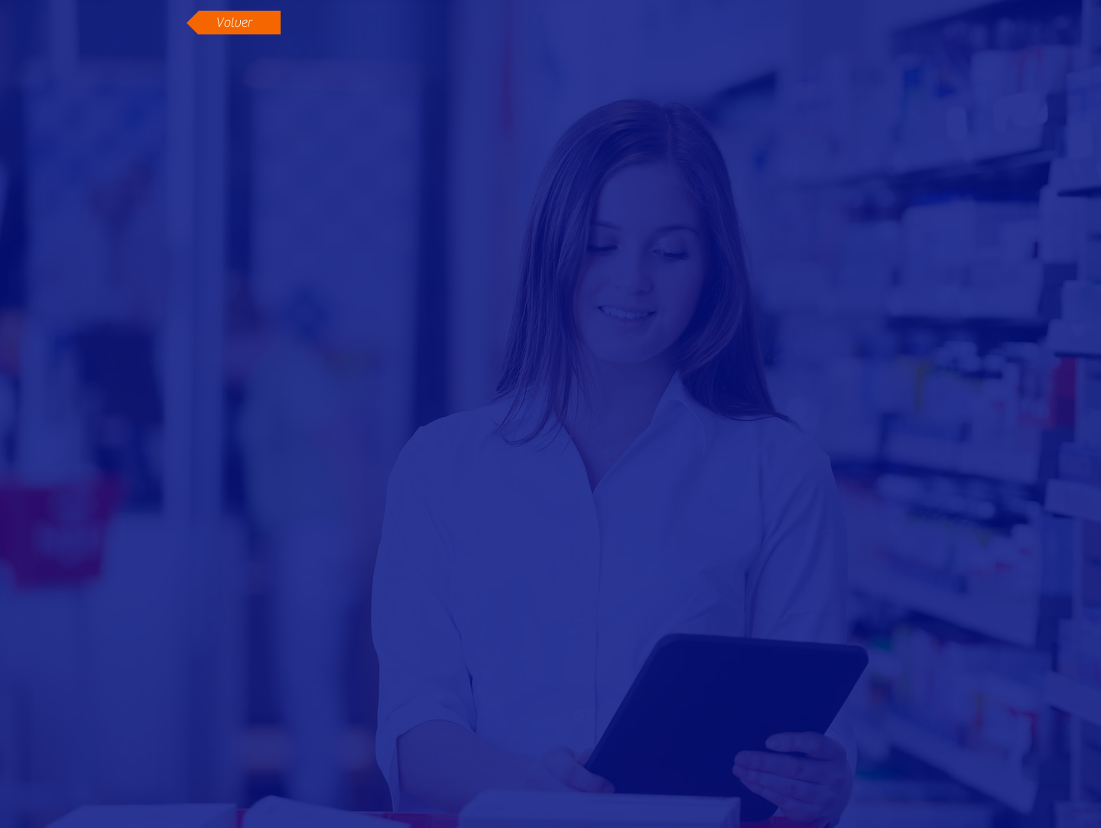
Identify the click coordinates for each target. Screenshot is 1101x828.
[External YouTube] (551, 305)
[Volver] (234, 22)
